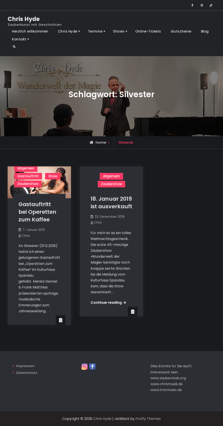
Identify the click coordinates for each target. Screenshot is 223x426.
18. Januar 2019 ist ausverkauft (111, 202)
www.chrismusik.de (166, 383)
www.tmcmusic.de (166, 389)
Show (52, 176)
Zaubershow (27, 183)
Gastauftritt (28, 176)
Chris (26, 235)
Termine (95, 31)
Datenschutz (26, 372)
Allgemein (25, 168)
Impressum (25, 366)
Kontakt (19, 39)
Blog (205, 31)
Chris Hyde (24, 19)
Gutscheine (181, 31)
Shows (119, 31)
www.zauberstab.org (168, 378)
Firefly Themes (148, 418)
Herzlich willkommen (30, 31)
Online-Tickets (148, 31)
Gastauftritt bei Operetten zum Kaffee (37, 211)
